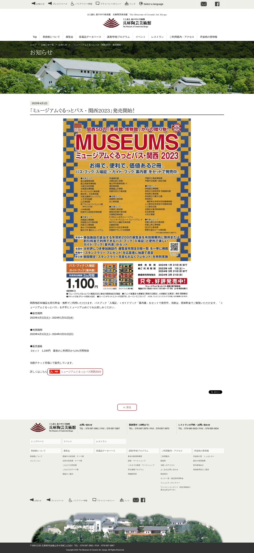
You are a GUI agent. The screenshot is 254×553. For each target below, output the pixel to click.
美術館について (51, 36)
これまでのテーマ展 (70, 469)
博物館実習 (132, 474)
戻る (128, 407)
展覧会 (69, 36)
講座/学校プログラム (118, 36)
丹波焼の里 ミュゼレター (203, 456)
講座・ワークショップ (137, 461)
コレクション (35, 461)
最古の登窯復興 (199, 461)
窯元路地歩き (198, 465)
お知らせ (40, 4)
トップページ (37, 441)
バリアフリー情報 (83, 4)
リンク (132, 4)
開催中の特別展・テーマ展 (73, 456)
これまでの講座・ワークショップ (141, 465)
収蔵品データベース (90, 36)
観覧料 (163, 461)
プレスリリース (60, 4)
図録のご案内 (68, 474)
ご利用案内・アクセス (182, 36)
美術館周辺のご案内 (201, 469)
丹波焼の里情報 (208, 36)
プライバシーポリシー (110, 4)
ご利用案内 (165, 456)
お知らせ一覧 (47, 45)
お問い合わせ (203, 4)
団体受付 (164, 474)
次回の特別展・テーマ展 (72, 461)
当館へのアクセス (168, 465)
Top (35, 36)
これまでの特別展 (70, 465)
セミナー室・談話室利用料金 (172, 478)
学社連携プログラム (136, 469)
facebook (217, 4)
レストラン (157, 36)
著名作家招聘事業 (135, 456)
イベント (141, 36)
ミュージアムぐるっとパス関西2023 (81, 371)
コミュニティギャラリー (170, 483)
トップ (33, 45)
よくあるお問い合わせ (169, 469)
